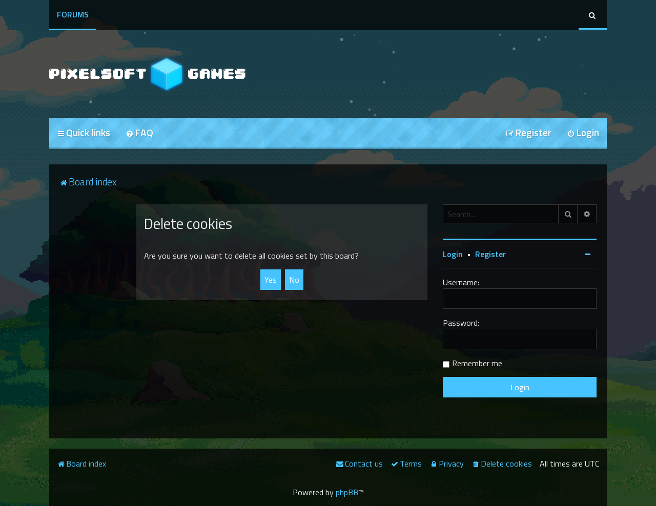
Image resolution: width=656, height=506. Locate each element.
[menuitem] (139, 133)
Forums (73, 14)
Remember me (477, 363)
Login (453, 254)
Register (490, 254)
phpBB (347, 492)
